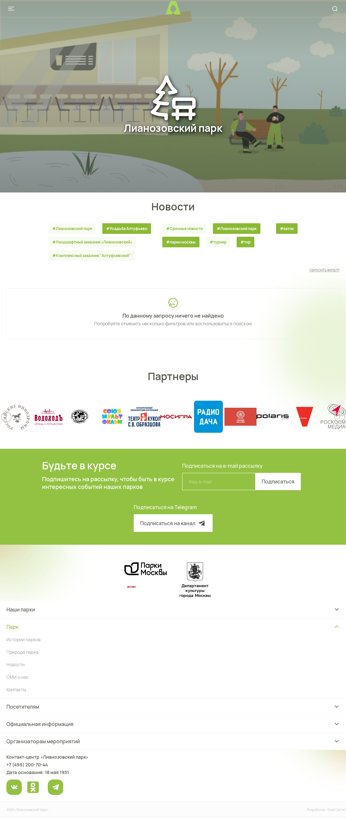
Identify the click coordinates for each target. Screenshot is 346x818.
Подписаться (278, 481)
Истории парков (23, 639)
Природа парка (22, 652)
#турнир (218, 242)
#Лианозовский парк (72, 228)
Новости (15, 664)
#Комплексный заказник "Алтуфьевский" (91, 255)
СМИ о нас (17, 677)
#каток (287, 228)
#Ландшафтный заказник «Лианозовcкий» (92, 242)
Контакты (16, 689)
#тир (245, 242)
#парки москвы (181, 242)
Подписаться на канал (173, 523)
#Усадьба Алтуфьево (126, 228)
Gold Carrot (336, 809)
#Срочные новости (184, 228)
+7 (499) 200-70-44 (27, 765)
